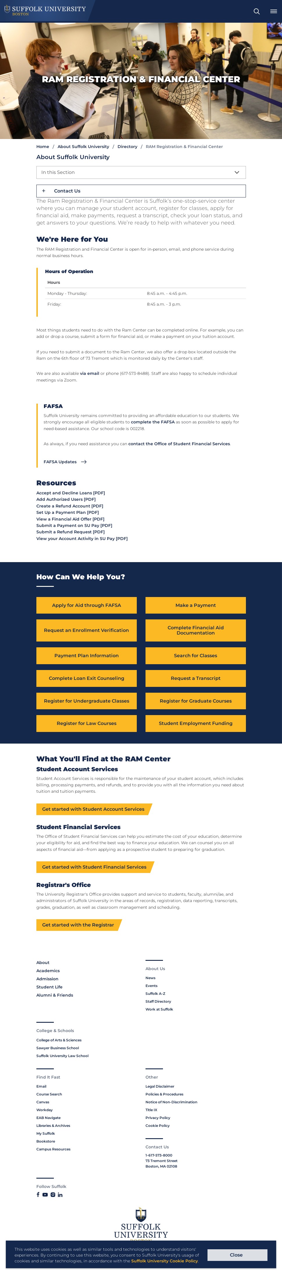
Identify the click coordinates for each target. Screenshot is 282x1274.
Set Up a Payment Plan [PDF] (67, 512)
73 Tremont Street (162, 1161)
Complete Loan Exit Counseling (86, 678)
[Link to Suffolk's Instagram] (53, 1195)
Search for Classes (195, 656)
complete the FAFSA (153, 422)
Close (236, 1255)
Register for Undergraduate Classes (86, 701)
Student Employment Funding (196, 724)
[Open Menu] (273, 11)
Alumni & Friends (54, 995)
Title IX (151, 1110)
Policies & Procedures (164, 1095)
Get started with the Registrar (78, 925)
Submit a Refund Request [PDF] (70, 531)
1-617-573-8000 (159, 1155)
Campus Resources (53, 1150)
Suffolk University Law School (62, 1056)
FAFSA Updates (60, 461)
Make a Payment (195, 605)
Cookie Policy (158, 1126)
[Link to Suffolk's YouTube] (45, 1195)
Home (42, 146)
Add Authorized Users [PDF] (66, 499)
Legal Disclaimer (160, 1087)
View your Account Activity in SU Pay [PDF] (82, 538)
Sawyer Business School (57, 1048)
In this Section (58, 172)
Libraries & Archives (53, 1126)
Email (41, 1087)
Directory (127, 146)
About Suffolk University (83, 146)
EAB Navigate (48, 1118)
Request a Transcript (196, 678)
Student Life (49, 987)
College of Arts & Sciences (58, 1040)
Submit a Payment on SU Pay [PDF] (74, 525)
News (150, 978)
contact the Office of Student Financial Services (179, 443)
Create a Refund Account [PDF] (69, 506)
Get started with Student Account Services (93, 809)
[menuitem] (256, 11)
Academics (48, 971)
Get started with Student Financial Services (94, 867)
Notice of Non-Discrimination (171, 1102)
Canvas (42, 1102)
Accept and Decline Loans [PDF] (70, 493)
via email (89, 373)
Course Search (49, 1095)
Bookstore (45, 1142)
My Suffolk (45, 1134)
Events (151, 986)
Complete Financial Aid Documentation (196, 630)
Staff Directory (158, 1002)
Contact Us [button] (67, 191)
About (42, 963)
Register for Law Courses (86, 724)
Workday (44, 1110)
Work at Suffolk (159, 1010)
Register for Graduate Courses (196, 701)
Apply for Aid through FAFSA (86, 605)
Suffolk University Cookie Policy (164, 1261)
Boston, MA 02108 (161, 1167)
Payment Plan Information (86, 656)
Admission (47, 979)
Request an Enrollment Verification (86, 630)
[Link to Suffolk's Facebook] (38, 1195)
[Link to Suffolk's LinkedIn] (60, 1195)
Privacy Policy (158, 1118)
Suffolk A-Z (155, 994)
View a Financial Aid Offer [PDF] (70, 519)
